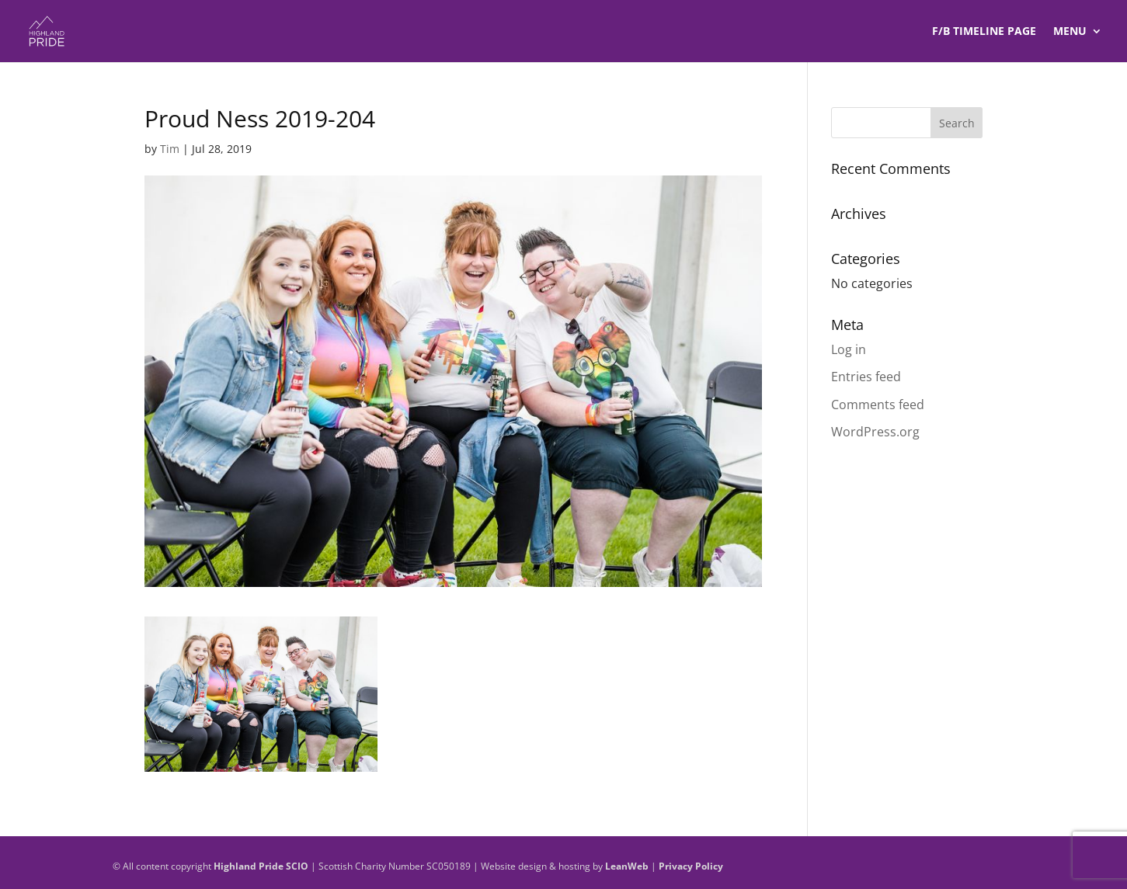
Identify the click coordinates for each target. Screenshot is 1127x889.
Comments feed (877, 404)
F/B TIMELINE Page (984, 32)
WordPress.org (875, 431)
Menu (1070, 32)
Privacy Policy (691, 866)
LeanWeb (627, 866)
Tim (169, 148)
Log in (848, 349)
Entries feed (866, 376)
